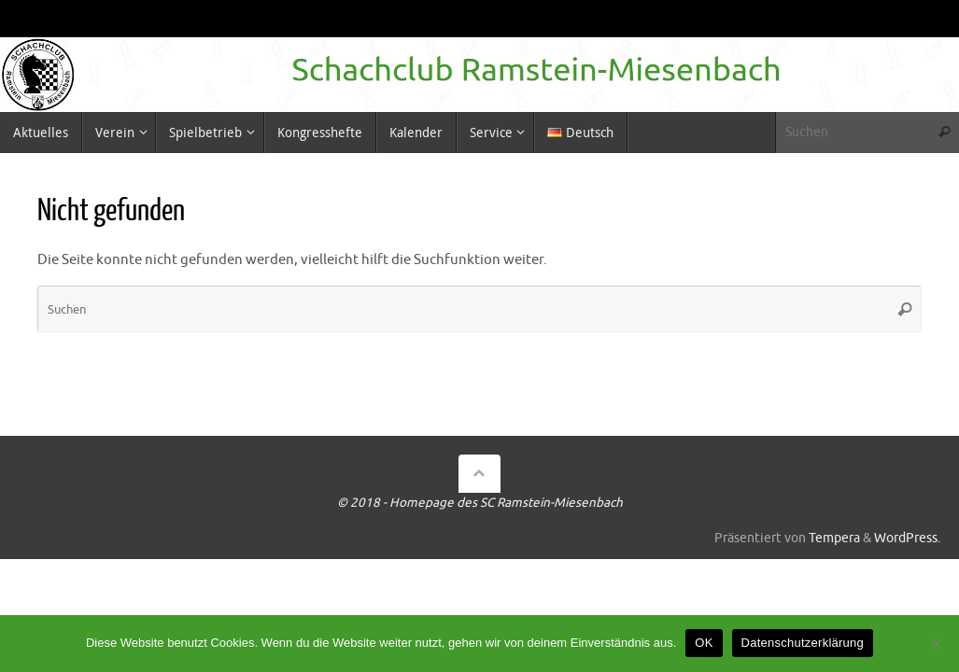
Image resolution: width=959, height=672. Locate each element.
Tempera (834, 538)
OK (703, 643)
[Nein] (935, 643)
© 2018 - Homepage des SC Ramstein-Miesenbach (480, 503)
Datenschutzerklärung (802, 643)
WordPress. (907, 538)
